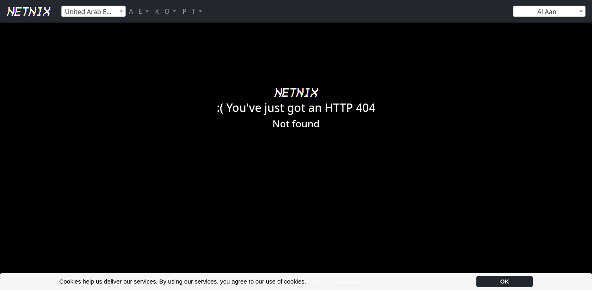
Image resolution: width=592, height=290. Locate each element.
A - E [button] (136, 11)
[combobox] (93, 11)
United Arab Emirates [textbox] (95, 11)
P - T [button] (190, 11)
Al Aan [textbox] (547, 11)
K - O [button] (163, 11)
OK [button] (504, 281)
